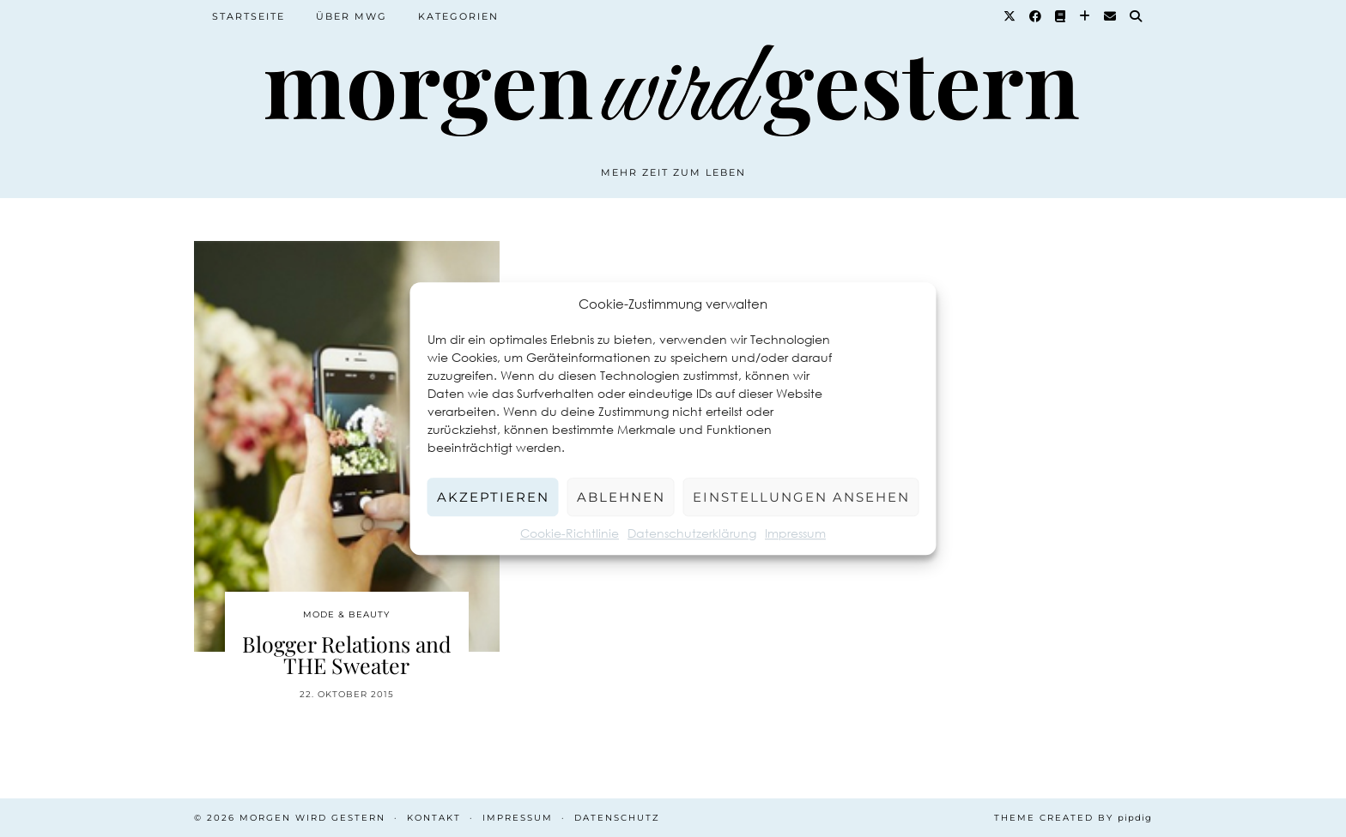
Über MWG (351, 16)
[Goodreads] (1061, 16)
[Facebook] (1036, 16)
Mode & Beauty (346, 614)
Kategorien (458, 16)
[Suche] (1136, 16)
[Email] (1111, 16)
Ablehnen (621, 497)
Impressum (795, 533)
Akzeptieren (493, 497)
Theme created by (1073, 817)
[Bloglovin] (1085, 16)
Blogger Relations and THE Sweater (347, 654)
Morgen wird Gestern (312, 817)
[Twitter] (1010, 16)
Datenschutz (617, 817)
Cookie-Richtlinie (569, 533)
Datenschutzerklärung (692, 533)
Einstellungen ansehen (801, 497)
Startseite (248, 16)
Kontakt (434, 817)
